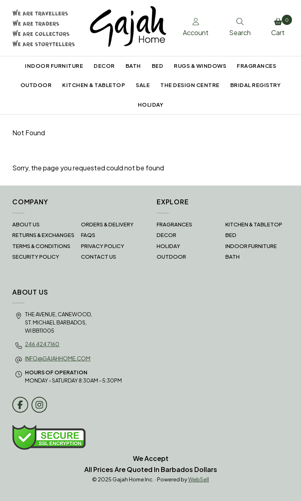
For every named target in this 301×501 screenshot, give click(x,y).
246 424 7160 (42, 344)
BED (158, 66)
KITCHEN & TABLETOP (93, 85)
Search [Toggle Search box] (240, 27)
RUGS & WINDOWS (200, 66)
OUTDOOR (36, 85)
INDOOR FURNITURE (54, 66)
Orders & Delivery (107, 224)
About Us (26, 224)
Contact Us (98, 256)
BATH (133, 66)
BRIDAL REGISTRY (255, 85)
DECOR (104, 66)
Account (196, 27)
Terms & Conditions (41, 246)
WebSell (198, 479)
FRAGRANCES (256, 66)
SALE (143, 85)
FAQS (88, 235)
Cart (280, 26)
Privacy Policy (102, 246)
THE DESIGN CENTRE (190, 85)
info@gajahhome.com (57, 358)
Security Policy (35, 256)
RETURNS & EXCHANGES (43, 235)
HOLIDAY (151, 104)
